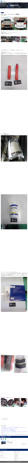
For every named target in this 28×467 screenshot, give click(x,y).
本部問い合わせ (16, 453)
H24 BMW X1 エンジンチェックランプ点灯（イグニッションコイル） (14, 427)
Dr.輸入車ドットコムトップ (4, 9)
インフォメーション (3, 453)
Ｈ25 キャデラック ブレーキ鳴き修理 (8, 430)
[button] (1, 439)
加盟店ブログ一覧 (11, 9)
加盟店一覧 (2, 451)
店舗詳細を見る (24, 443)
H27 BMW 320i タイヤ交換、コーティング (9, 428)
